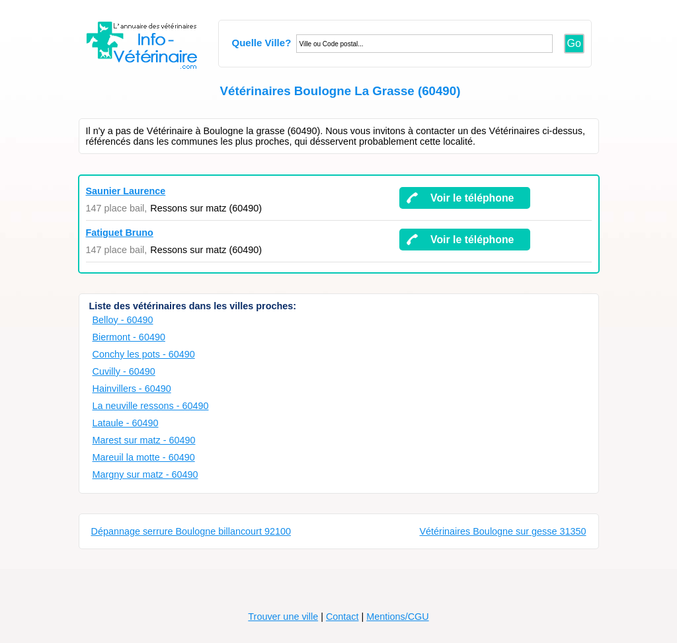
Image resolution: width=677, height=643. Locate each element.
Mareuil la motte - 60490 (144, 457)
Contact (342, 616)
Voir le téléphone (472, 198)
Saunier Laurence (126, 191)
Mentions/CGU (397, 616)
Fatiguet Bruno (119, 232)
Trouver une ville (283, 616)
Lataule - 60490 (126, 423)
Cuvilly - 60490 (124, 371)
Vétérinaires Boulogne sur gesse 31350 (502, 531)
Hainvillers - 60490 (132, 388)
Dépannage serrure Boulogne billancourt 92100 (191, 531)
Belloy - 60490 (123, 320)
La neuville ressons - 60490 (151, 405)
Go (574, 43)
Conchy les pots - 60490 (144, 354)
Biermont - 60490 (129, 337)
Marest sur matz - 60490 (144, 440)
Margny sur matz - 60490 (145, 474)
